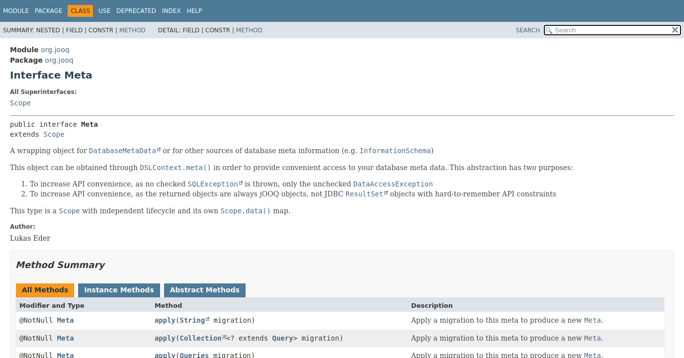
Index (171, 10)
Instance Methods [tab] (119, 290)
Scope (20, 103)
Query (282, 338)
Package (48, 10)
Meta (65, 320)
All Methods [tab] (45, 290)
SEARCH (528, 30)
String (192, 320)
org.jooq (55, 50)
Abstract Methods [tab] (205, 290)
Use (104, 10)
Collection (201, 338)
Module (16, 10)
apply (165, 320)
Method (132, 30)
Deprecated (136, 10)
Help (194, 10)
